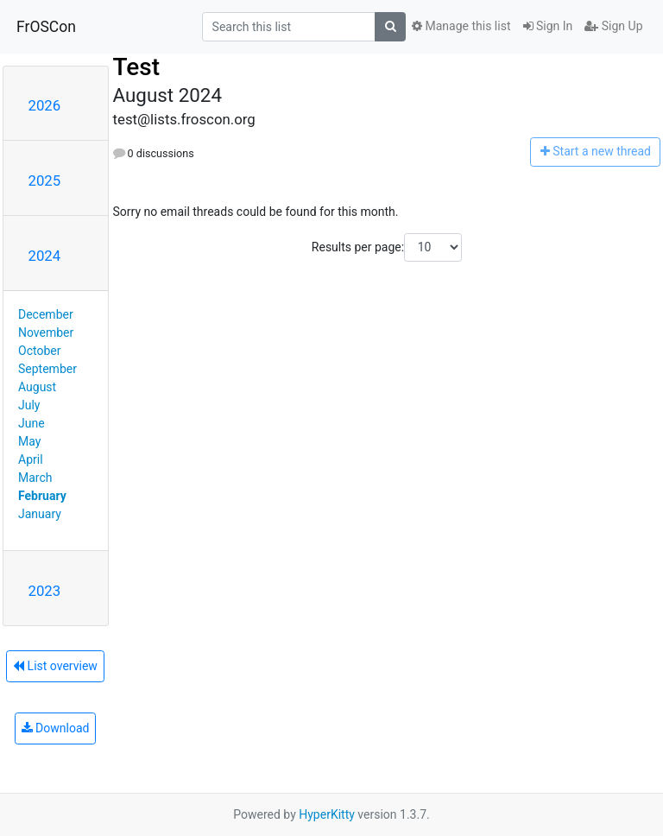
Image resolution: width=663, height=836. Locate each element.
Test (137, 67)
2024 (44, 255)
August (37, 387)
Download (56, 728)
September (47, 369)
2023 (44, 590)
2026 (44, 105)
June (31, 423)
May (29, 441)
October (39, 351)
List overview (55, 666)
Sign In (548, 26)
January (39, 514)
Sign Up (613, 26)
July (29, 405)
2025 (44, 180)
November (45, 332)
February (42, 496)
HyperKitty (327, 814)
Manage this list (461, 26)
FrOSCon (46, 26)
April (30, 459)
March (35, 477)
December (45, 314)
